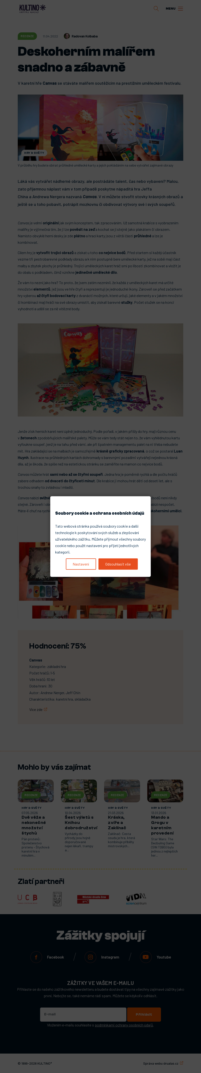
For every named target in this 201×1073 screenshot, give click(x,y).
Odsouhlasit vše (118, 564)
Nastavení (81, 564)
